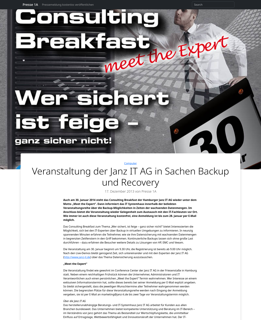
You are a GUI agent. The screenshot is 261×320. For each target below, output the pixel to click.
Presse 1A (30, 4)
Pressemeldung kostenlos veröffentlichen (68, 4)
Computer (130, 163)
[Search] (213, 4)
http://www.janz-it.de (77, 257)
